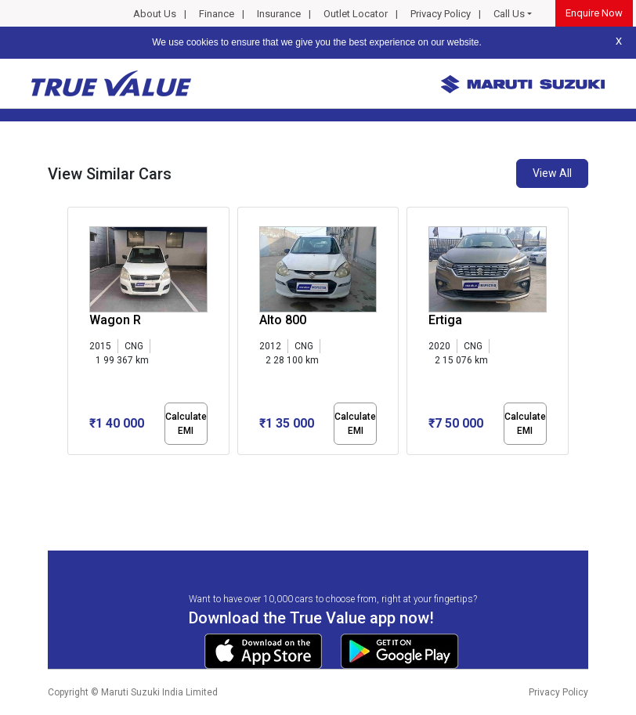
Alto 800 (282, 319)
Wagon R (115, 319)
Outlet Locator (355, 14)
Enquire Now (594, 13)
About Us (154, 14)
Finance (216, 14)
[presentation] (75, 334)
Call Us (509, 14)
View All (552, 173)
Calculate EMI (186, 423)
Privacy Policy (440, 14)
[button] (72, 468)
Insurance (279, 14)
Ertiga (445, 319)
